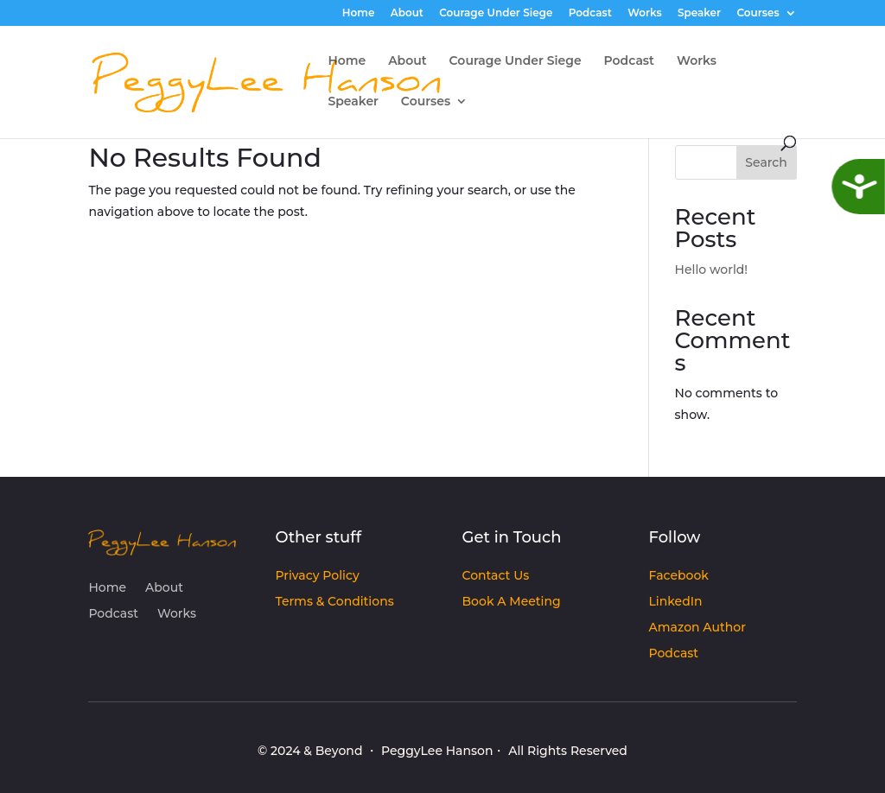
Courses (757, 13)
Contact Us (496, 576)
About (407, 13)
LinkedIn (676, 602)
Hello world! (711, 269)
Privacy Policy (317, 576)
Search (765, 162)
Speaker (699, 13)
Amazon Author (697, 628)
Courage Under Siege (495, 13)
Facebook (679, 576)
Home (358, 13)
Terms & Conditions (334, 602)
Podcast (590, 13)
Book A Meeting (511, 602)
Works (644, 13)
